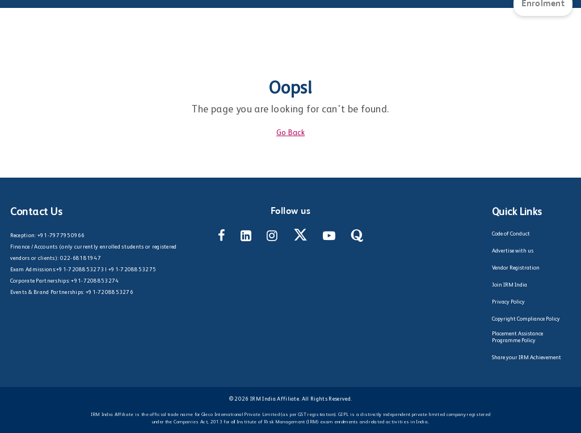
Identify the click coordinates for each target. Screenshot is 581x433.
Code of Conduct (511, 234)
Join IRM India (509, 285)
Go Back (290, 133)
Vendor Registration (516, 268)
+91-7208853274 (95, 281)
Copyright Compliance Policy (526, 319)
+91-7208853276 (109, 292)
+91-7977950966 (61, 235)
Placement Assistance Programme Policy (517, 337)
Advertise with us (512, 251)
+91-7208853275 (132, 269)
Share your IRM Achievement (526, 357)
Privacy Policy (508, 302)
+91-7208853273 (80, 269)
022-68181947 (80, 258)
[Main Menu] (20, 11)
